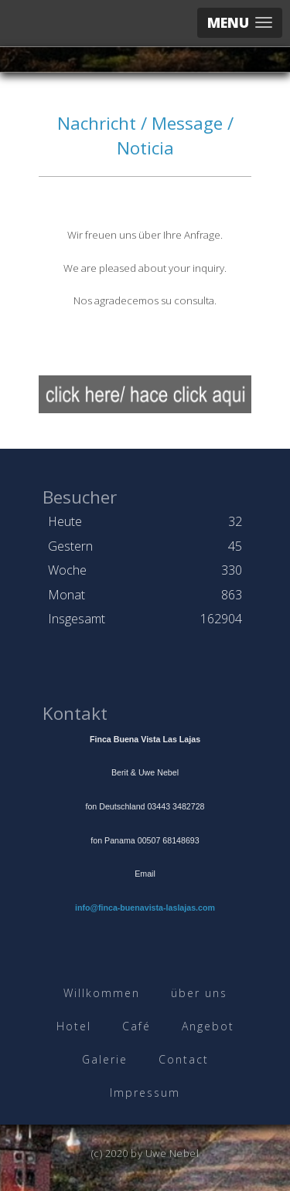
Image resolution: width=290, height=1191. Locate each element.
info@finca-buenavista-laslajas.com (145, 907)
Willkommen (101, 993)
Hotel (73, 1026)
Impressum (145, 1092)
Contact (184, 1059)
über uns (199, 993)
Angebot (208, 1026)
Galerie (105, 1059)
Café (136, 1026)
